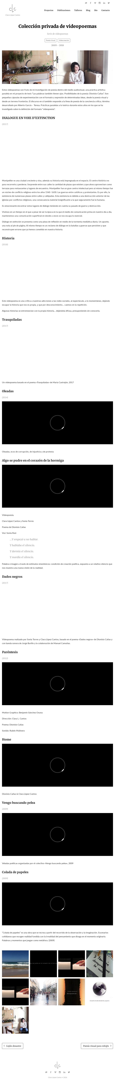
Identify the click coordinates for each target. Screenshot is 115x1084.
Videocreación (64, 40)
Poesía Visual (50, 40)
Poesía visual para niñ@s (96, 1046)
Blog (88, 10)
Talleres (78, 10)
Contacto (105, 10)
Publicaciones (63, 10)
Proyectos (48, 10)
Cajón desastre (13, 1046)
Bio (95, 10)
